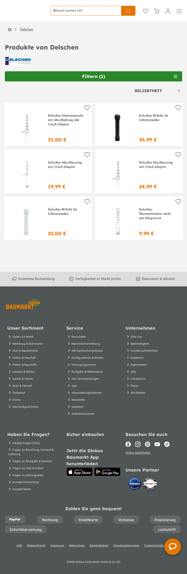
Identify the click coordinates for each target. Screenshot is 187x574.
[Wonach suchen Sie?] (85, 14)
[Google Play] (107, 472)
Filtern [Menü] (130, 84)
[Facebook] (129, 444)
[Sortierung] (157, 98)
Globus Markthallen (138, 453)
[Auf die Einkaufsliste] (87, 115)
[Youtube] (157, 444)
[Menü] (179, 14)
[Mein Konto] (167, 14)
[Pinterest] (147, 444)
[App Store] (79, 472)
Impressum (57, 545)
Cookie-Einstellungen (157, 545)
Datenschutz (77, 545)
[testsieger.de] (150, 485)
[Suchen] (128, 14)
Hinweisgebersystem (126, 545)
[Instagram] (138, 444)
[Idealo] (135, 485)
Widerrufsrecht (36, 545)
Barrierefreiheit (99, 545)
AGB (19, 545)
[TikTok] (167, 444)
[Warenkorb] (156, 14)
